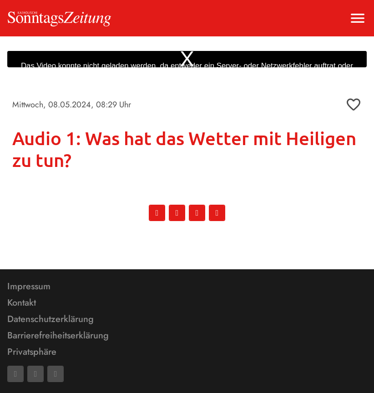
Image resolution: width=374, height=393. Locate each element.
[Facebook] (15, 374)
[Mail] (35, 374)
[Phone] (55, 374)
